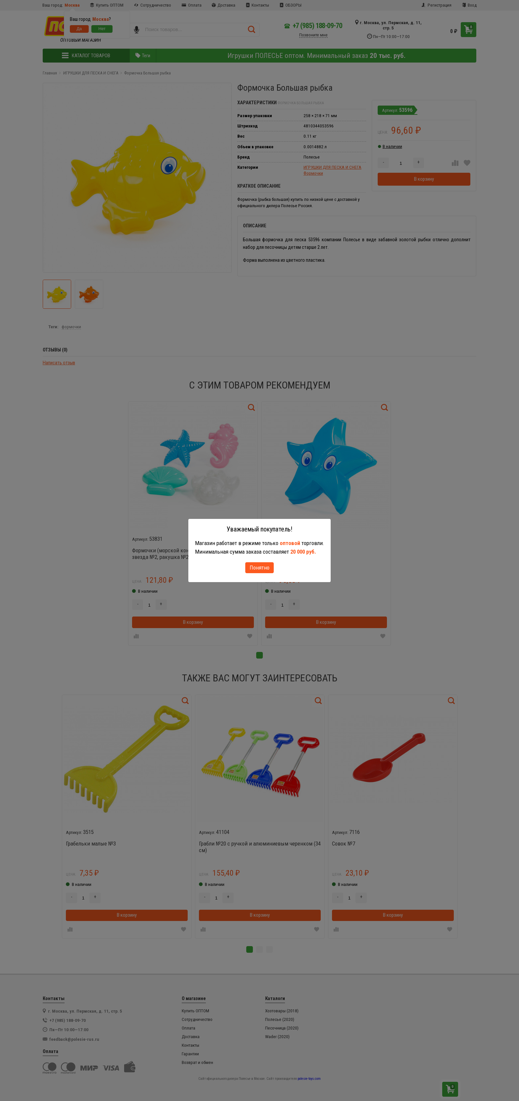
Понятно (259, 567)
